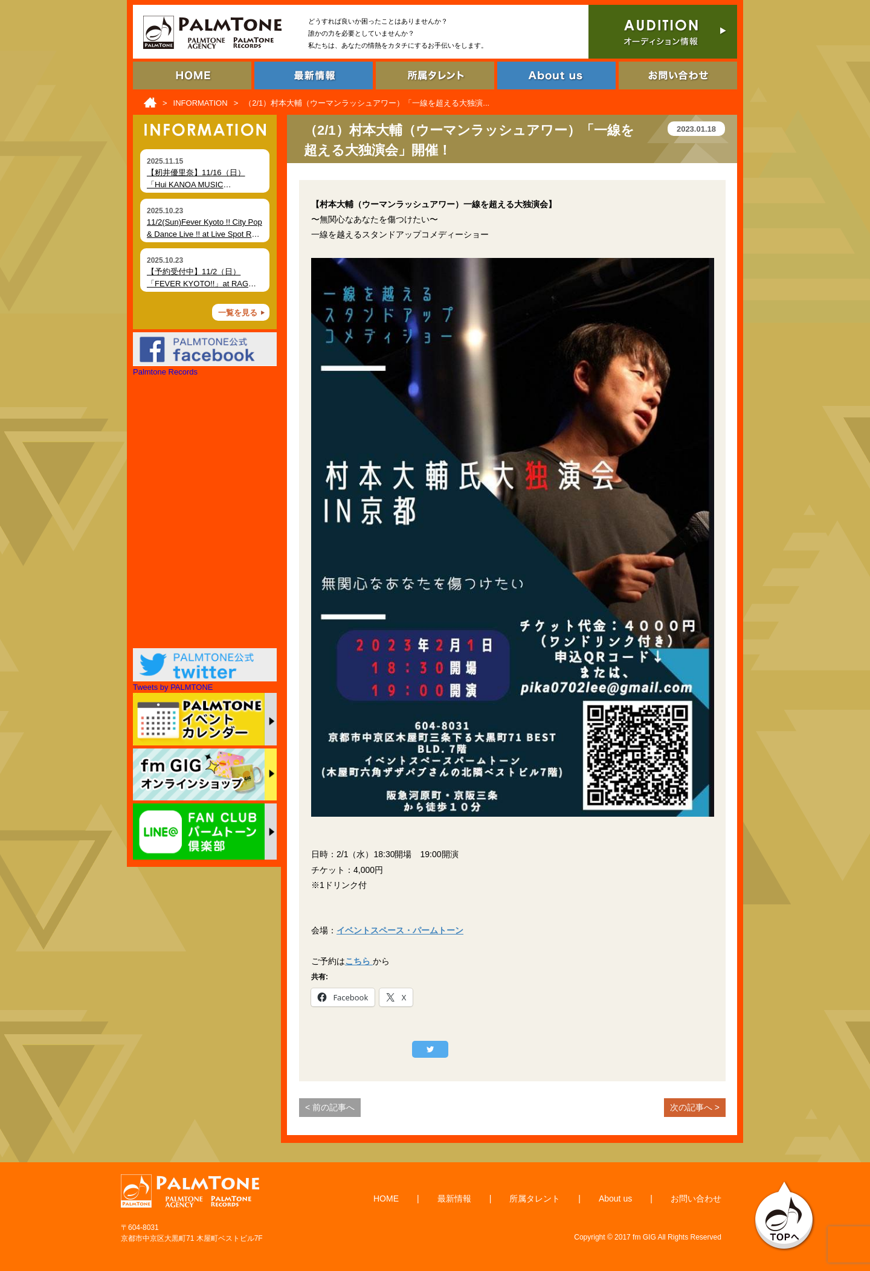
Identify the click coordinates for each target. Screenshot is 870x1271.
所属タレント (534, 1198)
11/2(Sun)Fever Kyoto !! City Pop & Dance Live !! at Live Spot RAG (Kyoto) (205, 233)
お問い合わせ (696, 1198)
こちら (359, 961)
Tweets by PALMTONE (173, 687)
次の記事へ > (695, 1107)
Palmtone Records (165, 371)
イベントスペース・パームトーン (400, 930)
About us (615, 1198)
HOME (386, 1198)
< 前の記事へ (330, 1107)
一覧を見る (237, 312)
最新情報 (454, 1198)
